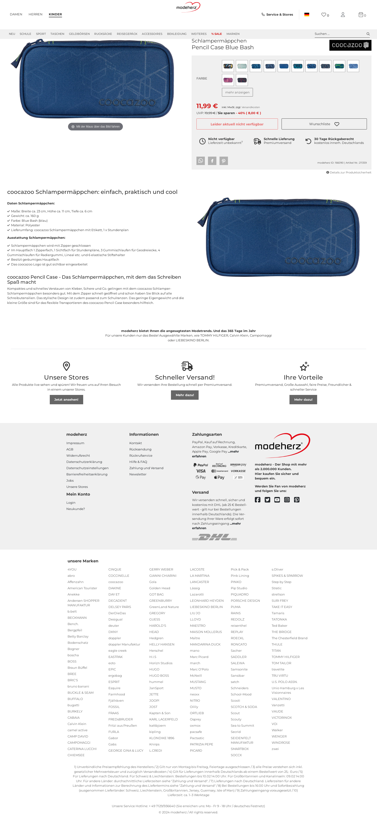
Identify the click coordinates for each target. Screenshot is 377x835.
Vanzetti (278, 722)
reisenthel (239, 643)
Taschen (57, 34)
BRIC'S (73, 697)
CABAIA (74, 735)
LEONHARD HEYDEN (207, 618)
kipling (155, 749)
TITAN (276, 668)
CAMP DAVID (78, 753)
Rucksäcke (103, 34)
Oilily (194, 724)
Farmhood (116, 711)
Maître (195, 655)
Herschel (156, 668)
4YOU (72, 587)
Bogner (73, 666)
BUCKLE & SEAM (81, 710)
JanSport (156, 705)
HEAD (154, 649)
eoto (111, 680)
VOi (274, 741)
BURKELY (75, 729)
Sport (41, 34)
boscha (73, 672)
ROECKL (237, 655)
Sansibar (238, 693)
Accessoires (152, 34)
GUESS (154, 637)
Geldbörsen (79, 34)
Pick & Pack (240, 587)
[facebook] (260, 517)
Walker (277, 747)
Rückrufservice (140, 473)
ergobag (115, 693)
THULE (277, 661)
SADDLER (238, 674)
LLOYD (195, 637)
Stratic (277, 605)
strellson (278, 612)
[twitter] (270, 517)
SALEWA (238, 680)
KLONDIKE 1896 (161, 755)
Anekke (74, 612)
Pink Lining (240, 593)
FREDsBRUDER (120, 736)
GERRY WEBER (161, 587)
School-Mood (241, 711)
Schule (25, 34)
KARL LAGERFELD (163, 736)
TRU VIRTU (280, 693)
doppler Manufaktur (124, 661)
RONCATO (239, 661)
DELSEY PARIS (119, 624)
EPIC (112, 686)
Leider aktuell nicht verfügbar (237, 141)
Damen (16, 14)
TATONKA (279, 637)
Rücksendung (140, 466)
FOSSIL (114, 724)
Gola (153, 599)
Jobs (70, 498)
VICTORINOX (282, 735)
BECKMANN (77, 635)
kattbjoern (157, 743)
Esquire (114, 705)
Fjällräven (116, 718)
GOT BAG (156, 612)
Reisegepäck (127, 34)
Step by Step (281, 599)
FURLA (113, 749)
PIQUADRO (240, 612)
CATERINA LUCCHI (82, 766)
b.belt (72, 629)
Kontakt (135, 460)
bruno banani (78, 704)
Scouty (236, 736)
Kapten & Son (159, 730)
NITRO (195, 718)
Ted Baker (279, 643)
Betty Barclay (78, 654)
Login (70, 520)
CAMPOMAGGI (79, 760)
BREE (72, 691)
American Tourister (82, 605)
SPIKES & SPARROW (287, 593)
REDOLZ (237, 637)
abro (71, 593)
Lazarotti (197, 612)
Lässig (195, 605)
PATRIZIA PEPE (201, 761)
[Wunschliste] (325, 15)
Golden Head (159, 605)
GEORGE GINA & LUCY (125, 768)
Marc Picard (199, 674)
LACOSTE (197, 587)
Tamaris (278, 630)
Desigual (115, 637)
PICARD (196, 768)
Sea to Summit (242, 743)
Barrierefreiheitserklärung (86, 491)
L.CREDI (155, 768)
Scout (235, 730)
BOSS (72, 679)
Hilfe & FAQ (138, 479)
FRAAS (113, 730)
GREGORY (157, 630)
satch (235, 699)
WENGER (279, 753)
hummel (156, 699)
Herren (36, 14)
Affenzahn (76, 599)
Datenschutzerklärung (84, 479)
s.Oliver (277, 587)
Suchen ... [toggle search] (342, 33)
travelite (278, 686)
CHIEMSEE (76, 772)
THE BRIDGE (282, 649)
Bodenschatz (78, 660)
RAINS (236, 630)
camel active (78, 747)
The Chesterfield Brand (290, 655)
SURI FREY (280, 618)
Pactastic (197, 755)
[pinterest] (299, 517)
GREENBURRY (160, 618)
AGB (69, 466)
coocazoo (202, 50)
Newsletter (137, 491)
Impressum (75, 460)
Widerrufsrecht (78, 473)
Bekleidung (177, 34)
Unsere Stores (77, 504)
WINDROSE (281, 760)
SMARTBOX (240, 766)
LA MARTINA (199, 593)
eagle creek (117, 668)
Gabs (112, 761)
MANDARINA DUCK (205, 661)
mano (194, 668)
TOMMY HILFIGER (286, 674)
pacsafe (196, 749)
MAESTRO (198, 643)
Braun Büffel (77, 685)
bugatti (73, 722)
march (195, 680)
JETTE (154, 711)
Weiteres (199, 34)
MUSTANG (198, 699)
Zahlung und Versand (146, 485)
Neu (12, 34)
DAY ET (113, 612)
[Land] (306, 14)
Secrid (236, 749)
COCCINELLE (118, 593)
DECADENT (117, 618)
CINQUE (114, 587)
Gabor (113, 755)
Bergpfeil (75, 647)
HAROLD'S (157, 643)
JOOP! (154, 718)
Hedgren (156, 655)
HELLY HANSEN (162, 661)
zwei (275, 766)
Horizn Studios (160, 680)
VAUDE (277, 729)
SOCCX (236, 772)
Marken (232, 34)
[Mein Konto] (343, 15)
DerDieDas (117, 630)
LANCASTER (199, 599)
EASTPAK (115, 674)
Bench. (73, 641)
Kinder (55, 14)
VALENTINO (281, 716)
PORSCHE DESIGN (245, 618)
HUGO (154, 686)
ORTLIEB (197, 730)
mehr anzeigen (237, 109)
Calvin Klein (77, 741)
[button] (324, 141)
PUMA (235, 624)
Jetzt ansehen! (66, 417)
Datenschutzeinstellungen (87, 485)
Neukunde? (75, 526)
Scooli (235, 718)
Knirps (154, 761)
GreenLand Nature (164, 624)
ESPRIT (113, 699)
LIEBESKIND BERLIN (206, 624)
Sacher (236, 668)
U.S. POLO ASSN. (285, 699)
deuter (113, 643)
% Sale (216, 34)
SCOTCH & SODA (244, 724)
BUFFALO (75, 716)
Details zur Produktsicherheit (348, 189)
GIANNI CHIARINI (162, 593)
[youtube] (279, 517)
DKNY (113, 649)
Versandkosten (251, 124)
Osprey (195, 736)
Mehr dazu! (185, 412)
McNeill (196, 693)
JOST (153, 724)
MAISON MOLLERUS (206, 649)
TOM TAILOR (281, 680)
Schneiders (239, 705)
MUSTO (195, 705)
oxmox (195, 743)
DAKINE (114, 605)
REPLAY (237, 649)
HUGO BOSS (159, 693)
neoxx (194, 711)
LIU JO (195, 630)
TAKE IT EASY (282, 624)
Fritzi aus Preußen (122, 743)
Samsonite (239, 686)
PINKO (236, 599)
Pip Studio (239, 605)
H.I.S (152, 674)
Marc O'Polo (199, 686)
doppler (114, 655)
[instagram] (289, 517)
